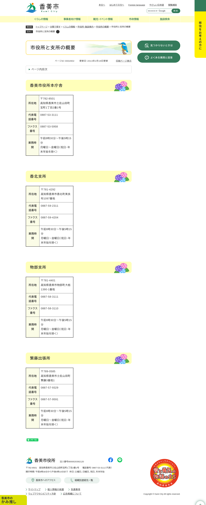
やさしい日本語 (156, 5)
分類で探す (55, 27)
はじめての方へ (116, 5)
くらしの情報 (69, 27)
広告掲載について (72, 494)
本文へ (102, 5)
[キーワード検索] (158, 11)
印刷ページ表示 (124, 61)
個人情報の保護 (55, 489)
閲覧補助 (172, 5)
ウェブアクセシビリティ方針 (42, 494)
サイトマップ (34, 489)
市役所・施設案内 (86, 27)
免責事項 (75, 489)
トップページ (41, 27)
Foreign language (136, 5)
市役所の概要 (102, 27)
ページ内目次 (39, 69)
